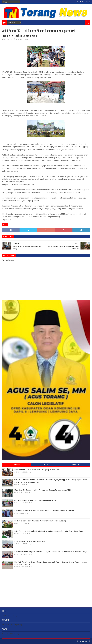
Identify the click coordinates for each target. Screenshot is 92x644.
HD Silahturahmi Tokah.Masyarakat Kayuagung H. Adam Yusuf (37, 469)
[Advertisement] (46, 586)
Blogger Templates (28, 641)
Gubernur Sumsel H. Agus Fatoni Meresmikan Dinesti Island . (36, 500)
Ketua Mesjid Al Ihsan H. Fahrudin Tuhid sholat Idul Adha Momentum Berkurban (44, 511)
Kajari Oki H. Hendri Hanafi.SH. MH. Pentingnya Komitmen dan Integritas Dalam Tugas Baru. (48, 531)
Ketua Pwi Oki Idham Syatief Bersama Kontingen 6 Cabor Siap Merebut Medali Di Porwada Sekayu (50, 552)
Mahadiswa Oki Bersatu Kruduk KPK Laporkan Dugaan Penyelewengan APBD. (43, 490)
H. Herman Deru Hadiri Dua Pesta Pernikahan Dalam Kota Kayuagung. (40, 521)
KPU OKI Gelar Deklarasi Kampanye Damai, (30, 541)
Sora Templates (15, 641)
